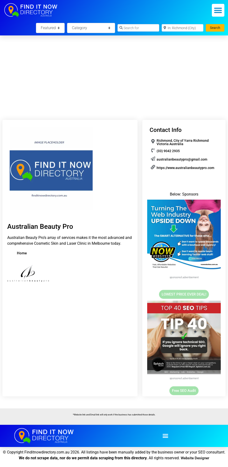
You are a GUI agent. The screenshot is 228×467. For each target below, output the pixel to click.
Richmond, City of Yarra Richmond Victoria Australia (183, 142)
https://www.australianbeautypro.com (185, 168)
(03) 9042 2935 (168, 151)
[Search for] (138, 28)
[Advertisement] (114, 71)
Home (22, 253)
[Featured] (50, 28)
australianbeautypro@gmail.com (182, 159)
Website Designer (195, 458)
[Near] (182, 28)
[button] (218, 10)
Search (217, 27)
